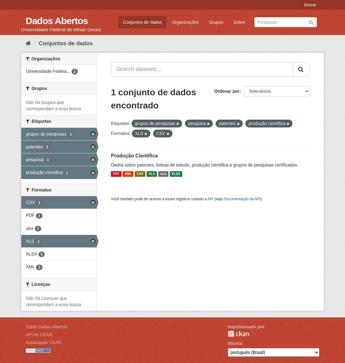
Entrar (310, 4)
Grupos (216, 22)
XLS (152, 174)
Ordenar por (227, 91)
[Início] (28, 43)
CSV (140, 174)
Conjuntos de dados (142, 22)
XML (128, 174)
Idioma (235, 343)
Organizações (185, 22)
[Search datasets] (285, 22)
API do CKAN (39, 334)
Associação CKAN (43, 342)
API (210, 199)
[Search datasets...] (202, 69)
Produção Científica (134, 155)
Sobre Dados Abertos (46, 326)
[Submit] (311, 21)
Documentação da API (241, 199)
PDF (116, 174)
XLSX (176, 174)
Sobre (239, 22)
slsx (163, 174)
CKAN (238, 334)
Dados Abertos (57, 21)
